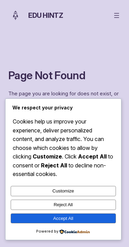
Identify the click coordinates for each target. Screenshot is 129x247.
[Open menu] (116, 15)
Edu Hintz (45, 15)
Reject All (63, 204)
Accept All (63, 218)
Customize (63, 190)
